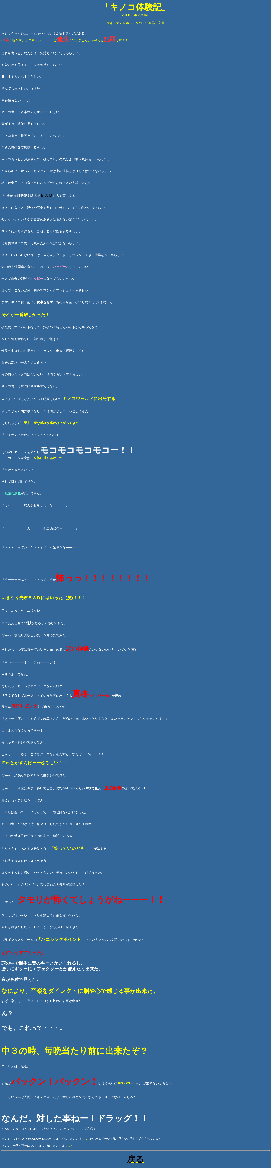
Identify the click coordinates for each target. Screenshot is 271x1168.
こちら (85, 1138)
